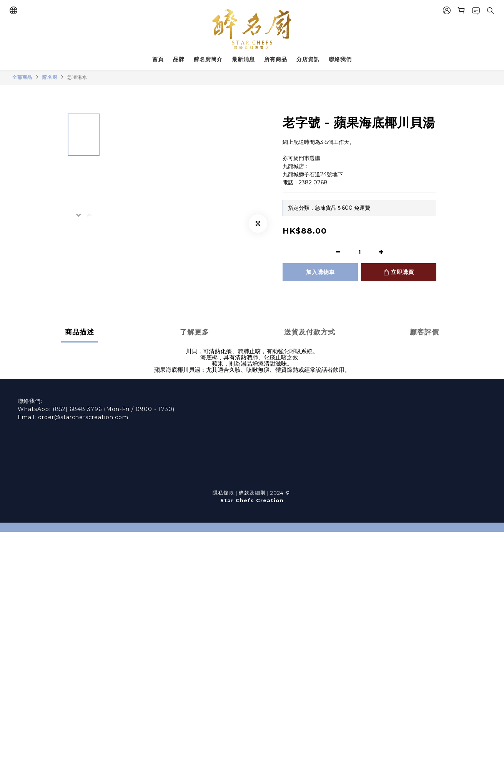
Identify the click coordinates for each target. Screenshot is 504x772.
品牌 (179, 59)
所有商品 (275, 59)
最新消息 (243, 59)
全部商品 (22, 77)
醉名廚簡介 (208, 59)
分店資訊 (307, 59)
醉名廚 (49, 77)
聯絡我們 (340, 59)
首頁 (158, 59)
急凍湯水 (77, 77)
